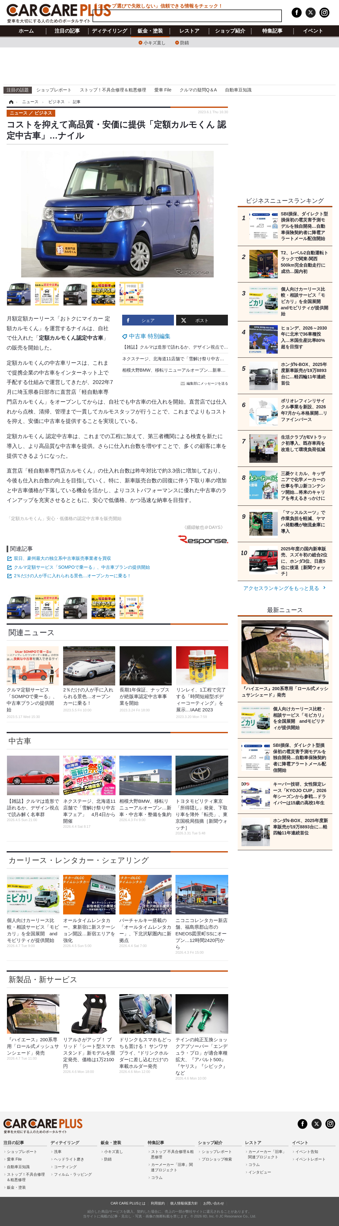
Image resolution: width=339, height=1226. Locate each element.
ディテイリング (109, 31)
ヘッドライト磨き (69, 1159)
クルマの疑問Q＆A (198, 89)
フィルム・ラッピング (73, 1174)
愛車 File (162, 89)
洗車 (58, 1151)
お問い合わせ (213, 1203)
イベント (313, 31)
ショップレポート (54, 89)
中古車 (20, 741)
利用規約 (158, 1203)
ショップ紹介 (230, 31)
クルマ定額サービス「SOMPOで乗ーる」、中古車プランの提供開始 (82, 567)
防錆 (184, 42)
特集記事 (272, 31)
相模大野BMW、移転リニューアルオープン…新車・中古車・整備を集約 (193, 370)
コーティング (65, 1167)
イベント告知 (306, 1151)
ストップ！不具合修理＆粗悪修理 (113, 89)
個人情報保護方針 (184, 1203)
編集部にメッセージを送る (204, 383)
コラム (157, 1177)
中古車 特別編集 (149, 336)
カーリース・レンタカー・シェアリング (79, 860)
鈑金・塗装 (150, 31)
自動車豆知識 (238, 89)
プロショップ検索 (217, 1159)
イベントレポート (310, 1159)
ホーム (26, 31)
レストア (189, 31)
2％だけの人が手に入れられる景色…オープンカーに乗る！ (72, 575)
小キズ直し (155, 42)
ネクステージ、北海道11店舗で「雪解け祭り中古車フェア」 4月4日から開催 (200, 358)
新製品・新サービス (43, 979)
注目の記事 (67, 31)
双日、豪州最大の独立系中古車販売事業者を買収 (62, 558)
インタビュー (259, 1172)
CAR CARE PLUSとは (128, 1203)
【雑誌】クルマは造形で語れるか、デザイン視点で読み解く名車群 (188, 347)
